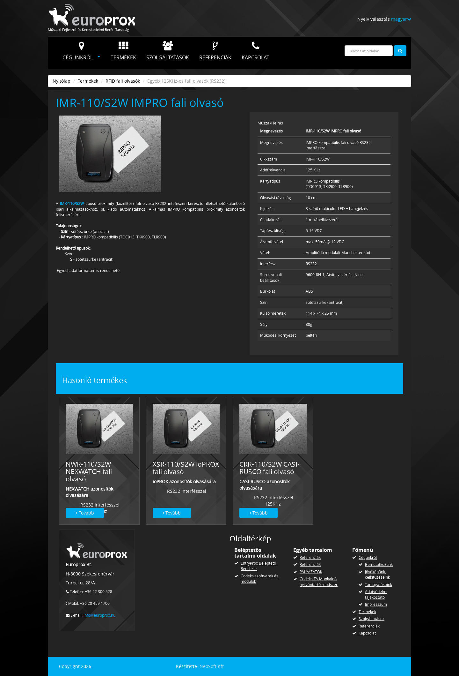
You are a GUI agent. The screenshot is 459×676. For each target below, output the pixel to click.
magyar (401, 19)
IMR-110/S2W (72, 203)
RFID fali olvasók (123, 81)
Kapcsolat (255, 51)
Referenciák (215, 51)
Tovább (85, 513)
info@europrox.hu (99, 615)
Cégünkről (77, 51)
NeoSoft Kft (212, 666)
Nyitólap (61, 81)
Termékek (123, 51)
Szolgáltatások (167, 51)
